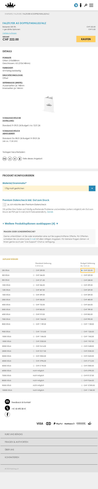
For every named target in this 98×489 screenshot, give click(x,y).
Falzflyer (17, 14)
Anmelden (81, 5)
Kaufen (86, 39)
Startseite (8, 14)
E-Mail (32, 239)
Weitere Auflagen (10, 33)
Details (50, 212)
